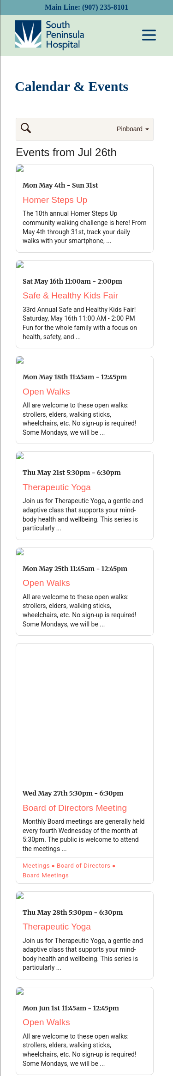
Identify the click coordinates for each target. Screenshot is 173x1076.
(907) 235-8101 (105, 7)
